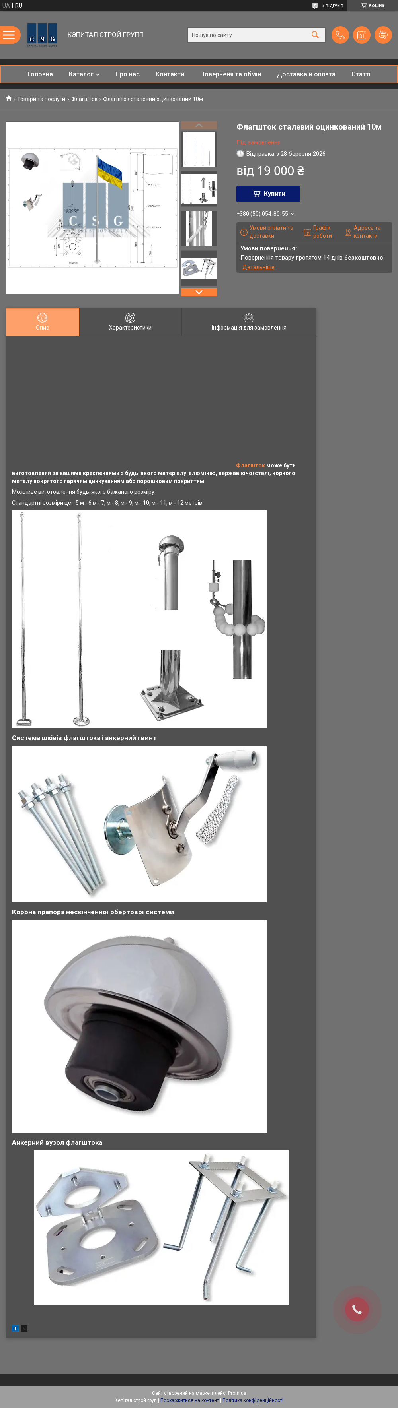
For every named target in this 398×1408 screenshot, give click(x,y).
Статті (361, 74)
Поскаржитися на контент (189, 1400)
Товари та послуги (41, 99)
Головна (40, 74)
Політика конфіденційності (252, 1400)
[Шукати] (315, 35)
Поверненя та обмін (230, 74)
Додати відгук (383, 35)
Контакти (170, 74)
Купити (274, 194)
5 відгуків (332, 5)
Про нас (127, 74)
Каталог (81, 74)
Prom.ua (237, 1393)
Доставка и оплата (306, 74)
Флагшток (84, 99)
